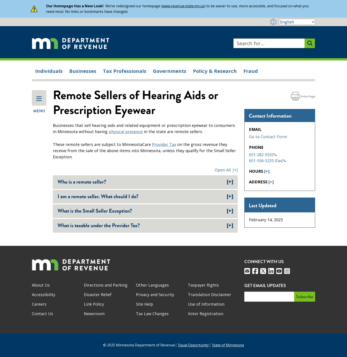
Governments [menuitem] (169, 71)
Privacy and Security (155, 294)
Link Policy (94, 304)
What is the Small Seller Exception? (145, 211)
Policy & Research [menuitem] (215, 71)
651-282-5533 (263, 154)
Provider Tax (164, 144)
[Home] (70, 43)
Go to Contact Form (268, 136)
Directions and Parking (105, 285)
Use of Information (206, 304)
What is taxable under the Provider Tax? (145, 225)
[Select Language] (297, 22)
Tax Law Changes (152, 313)
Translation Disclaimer (209, 294)
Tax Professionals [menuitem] (124, 71)
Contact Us (42, 313)
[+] (267, 171)
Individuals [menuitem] (49, 71)
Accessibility (43, 294)
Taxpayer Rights (203, 285)
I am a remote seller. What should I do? (145, 196)
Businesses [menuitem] (82, 71)
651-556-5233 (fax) (267, 160)
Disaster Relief (98, 294)
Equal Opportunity (193, 345)
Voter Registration (205, 313)
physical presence (126, 131)
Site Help (144, 304)
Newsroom (94, 313)
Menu (39, 105)
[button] (226, 170)
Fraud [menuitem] (250, 71)
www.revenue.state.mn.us (183, 6)
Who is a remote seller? (145, 182)
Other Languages (152, 285)
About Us (41, 285)
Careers (39, 304)
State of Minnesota (228, 345)
